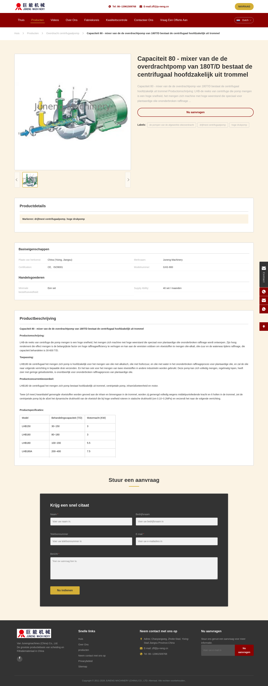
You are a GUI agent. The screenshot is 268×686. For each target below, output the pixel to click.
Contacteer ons (143, 20)
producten (83, 650)
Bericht (54, 554)
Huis (80, 639)
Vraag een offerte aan (173, 20)
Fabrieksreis (91, 20)
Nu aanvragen (195, 112)
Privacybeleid (85, 661)
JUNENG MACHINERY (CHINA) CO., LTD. (127, 680)
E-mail (140, 534)
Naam (54, 514)
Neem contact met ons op (92, 655)
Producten (37, 20)
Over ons (71, 20)
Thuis (21, 20)
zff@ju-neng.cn (160, 6)
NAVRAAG (244, 6)
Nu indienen (65, 590)
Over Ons (83, 644)
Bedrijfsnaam (143, 514)
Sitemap (82, 666)
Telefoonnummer (59, 534)
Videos (55, 20)
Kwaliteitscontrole (116, 20)
